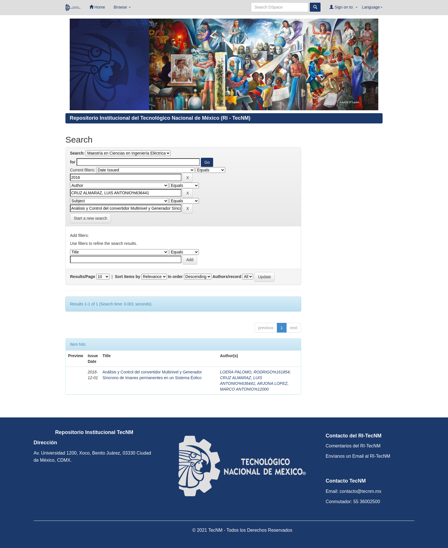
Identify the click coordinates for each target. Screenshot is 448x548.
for (72, 162)
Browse (122, 7)
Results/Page (82, 276)
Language (372, 7)
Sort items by (127, 276)
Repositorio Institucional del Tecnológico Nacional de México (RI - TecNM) (160, 118)
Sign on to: (343, 7)
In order (175, 276)
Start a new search (90, 218)
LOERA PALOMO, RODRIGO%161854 (255, 372)
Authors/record (226, 276)
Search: (77, 153)
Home (97, 7)
